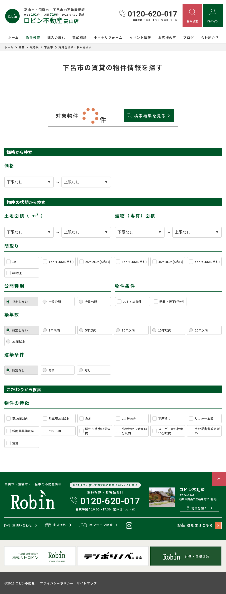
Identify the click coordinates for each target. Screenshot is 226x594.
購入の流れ (56, 37)
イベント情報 (140, 37)
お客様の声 (167, 37)
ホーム (13, 37)
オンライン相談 (96, 525)
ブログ (188, 37)
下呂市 (48, 47)
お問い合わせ (18, 525)
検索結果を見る (146, 115)
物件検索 (33, 37)
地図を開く (197, 508)
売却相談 (79, 37)
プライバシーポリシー (56, 583)
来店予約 (55, 525)
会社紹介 (208, 37)
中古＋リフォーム (108, 37)
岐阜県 (34, 47)
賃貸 (22, 47)
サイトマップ (87, 583)
